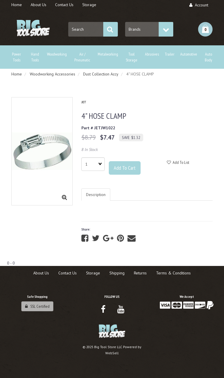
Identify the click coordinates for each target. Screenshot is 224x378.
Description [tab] (96, 194)
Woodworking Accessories (52, 74)
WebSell (112, 353)
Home (16, 74)
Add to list (178, 162)
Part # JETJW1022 (98, 127)
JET (83, 102)
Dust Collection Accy (100, 74)
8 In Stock (89, 149)
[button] (205, 29)
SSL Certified (37, 306)
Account (198, 5)
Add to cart (125, 167)
